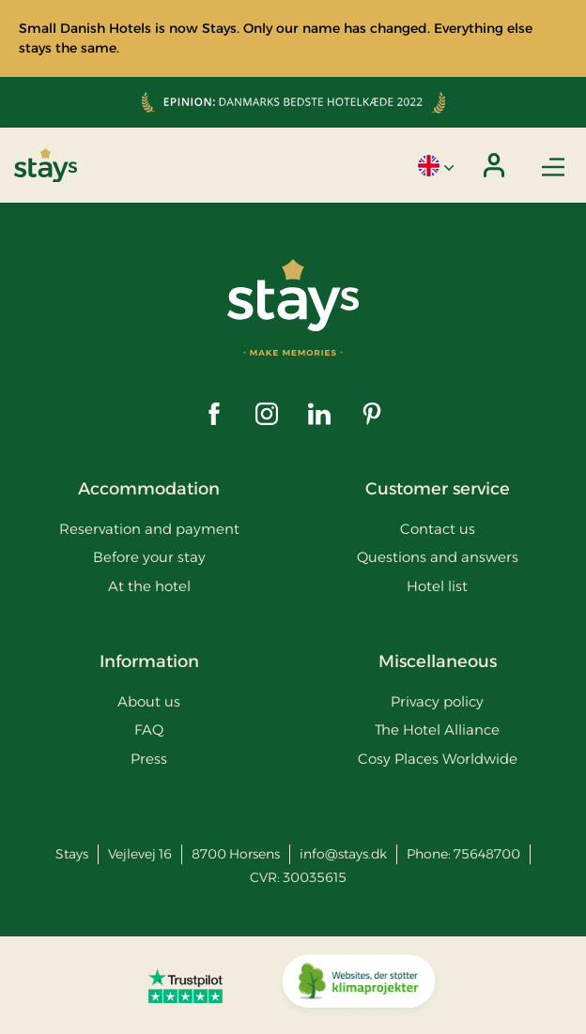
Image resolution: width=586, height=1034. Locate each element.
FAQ (148, 729)
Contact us (437, 529)
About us (148, 701)
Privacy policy (437, 701)
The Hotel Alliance (437, 729)
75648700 (487, 853)
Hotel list (437, 586)
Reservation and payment (149, 529)
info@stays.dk (343, 853)
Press (149, 759)
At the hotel (149, 586)
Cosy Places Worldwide (437, 759)
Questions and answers (437, 557)
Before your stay (149, 557)
